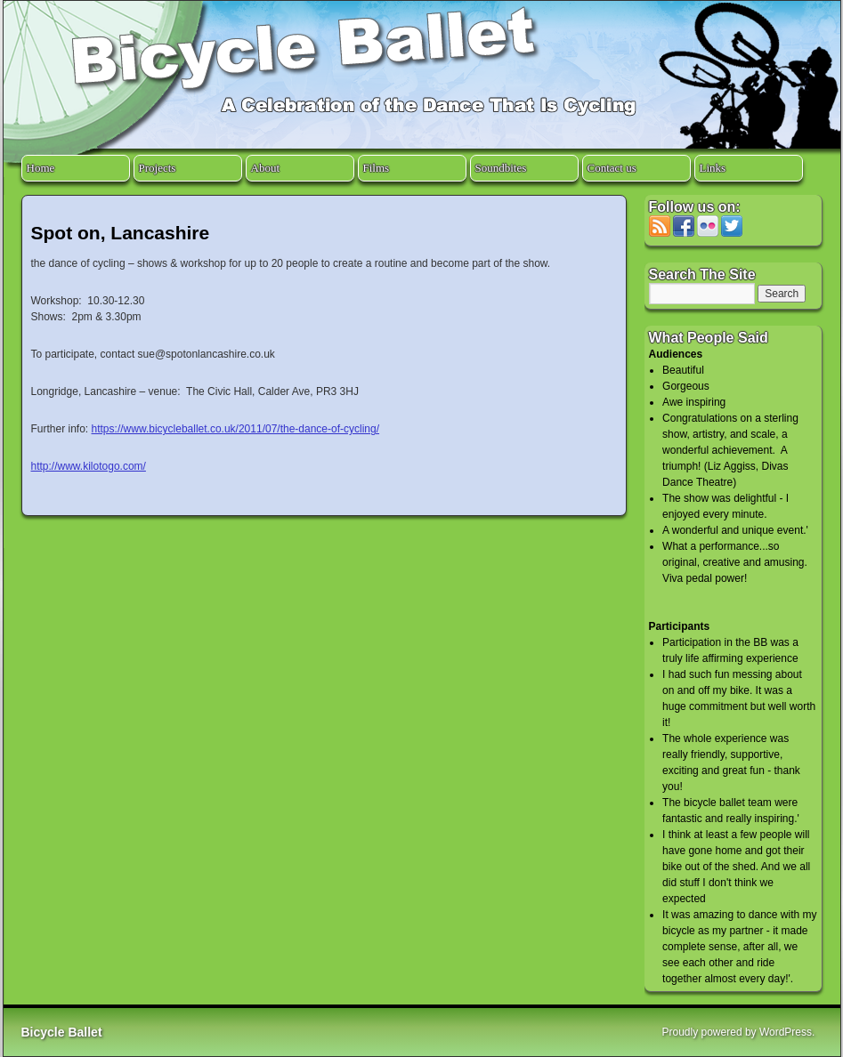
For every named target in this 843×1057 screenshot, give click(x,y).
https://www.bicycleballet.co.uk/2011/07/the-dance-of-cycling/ (236, 429)
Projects (157, 167)
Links (713, 167)
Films (376, 167)
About (265, 167)
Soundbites (501, 167)
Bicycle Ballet (61, 1032)
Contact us (612, 167)
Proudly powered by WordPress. (738, 1032)
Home (41, 167)
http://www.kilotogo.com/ (88, 466)
